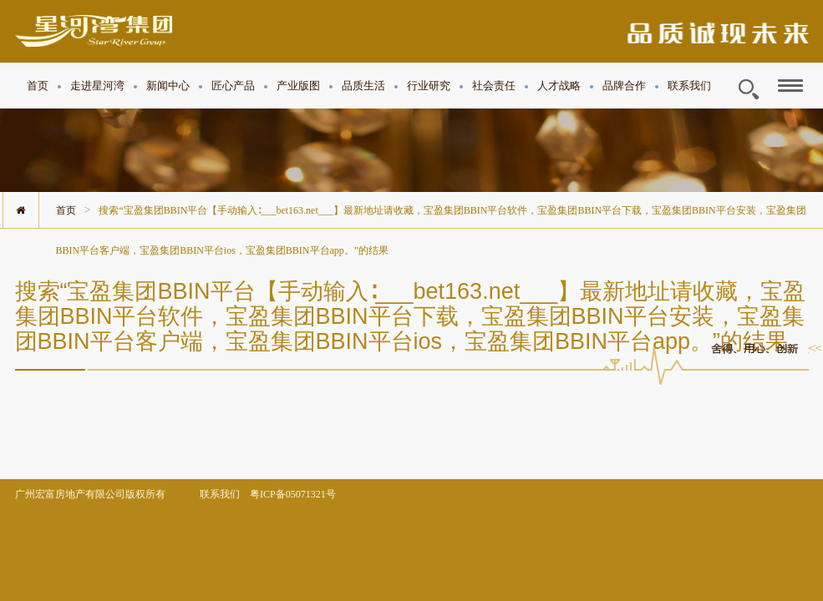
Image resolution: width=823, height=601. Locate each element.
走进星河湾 (97, 85)
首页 (37, 85)
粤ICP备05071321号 (293, 494)
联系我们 (689, 85)
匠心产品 (233, 85)
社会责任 (494, 85)
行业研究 (428, 85)
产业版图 (298, 85)
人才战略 (559, 85)
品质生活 (363, 85)
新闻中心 (168, 85)
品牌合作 (624, 85)
